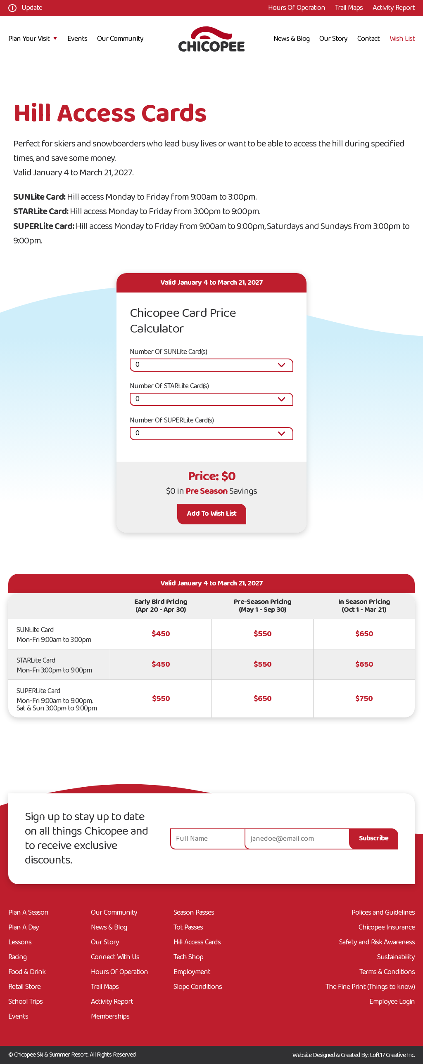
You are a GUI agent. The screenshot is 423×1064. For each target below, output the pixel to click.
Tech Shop (188, 957)
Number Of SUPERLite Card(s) (172, 420)
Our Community (120, 39)
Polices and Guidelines (383, 913)
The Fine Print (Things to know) (370, 987)
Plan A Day (23, 928)
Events (77, 39)
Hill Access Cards (197, 943)
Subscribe (373, 838)
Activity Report (394, 8)
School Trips (25, 1002)
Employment (191, 972)
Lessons (19, 943)
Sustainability (396, 957)
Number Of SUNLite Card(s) (168, 352)
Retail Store (24, 987)
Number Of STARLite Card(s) (169, 386)
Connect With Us (115, 957)
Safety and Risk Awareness (377, 943)
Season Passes (193, 913)
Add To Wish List (211, 513)
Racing (17, 957)
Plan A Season (28, 913)
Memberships (110, 1017)
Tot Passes (188, 928)
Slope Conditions (197, 987)
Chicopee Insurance (387, 928)
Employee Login (392, 1002)
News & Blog (291, 39)
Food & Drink (26, 972)
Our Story (333, 39)
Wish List (402, 39)
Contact (368, 39)
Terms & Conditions (387, 972)
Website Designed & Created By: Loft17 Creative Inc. (353, 1055)
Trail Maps (349, 8)
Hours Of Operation (296, 8)
